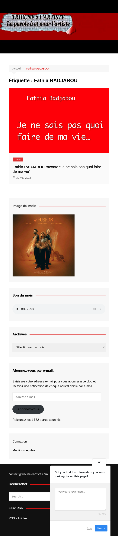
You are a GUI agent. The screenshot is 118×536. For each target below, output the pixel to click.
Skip (89, 528)
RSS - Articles (18, 518)
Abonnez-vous (28, 409)
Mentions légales (23, 450)
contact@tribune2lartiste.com (28, 474)
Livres (17, 159)
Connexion (19, 441)
